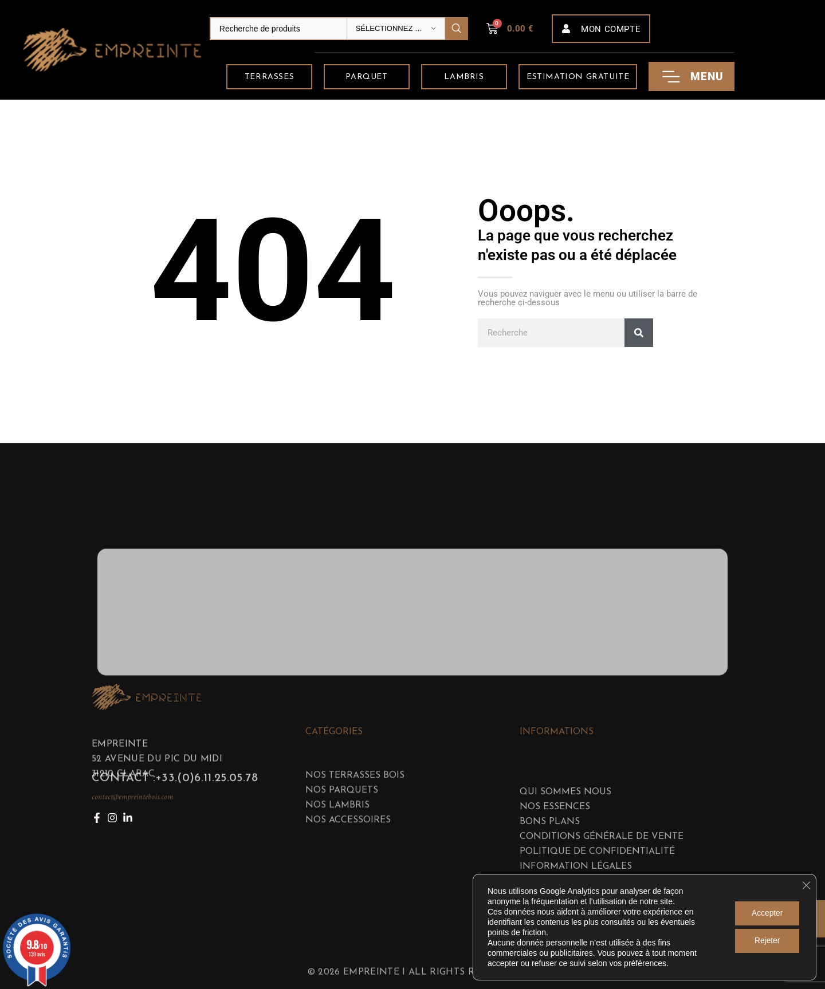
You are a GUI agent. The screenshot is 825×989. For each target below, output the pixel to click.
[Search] (339, 28)
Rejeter (766, 940)
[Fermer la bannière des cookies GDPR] (806, 885)
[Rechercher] (638, 332)
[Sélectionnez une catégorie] (396, 28)
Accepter (766, 913)
